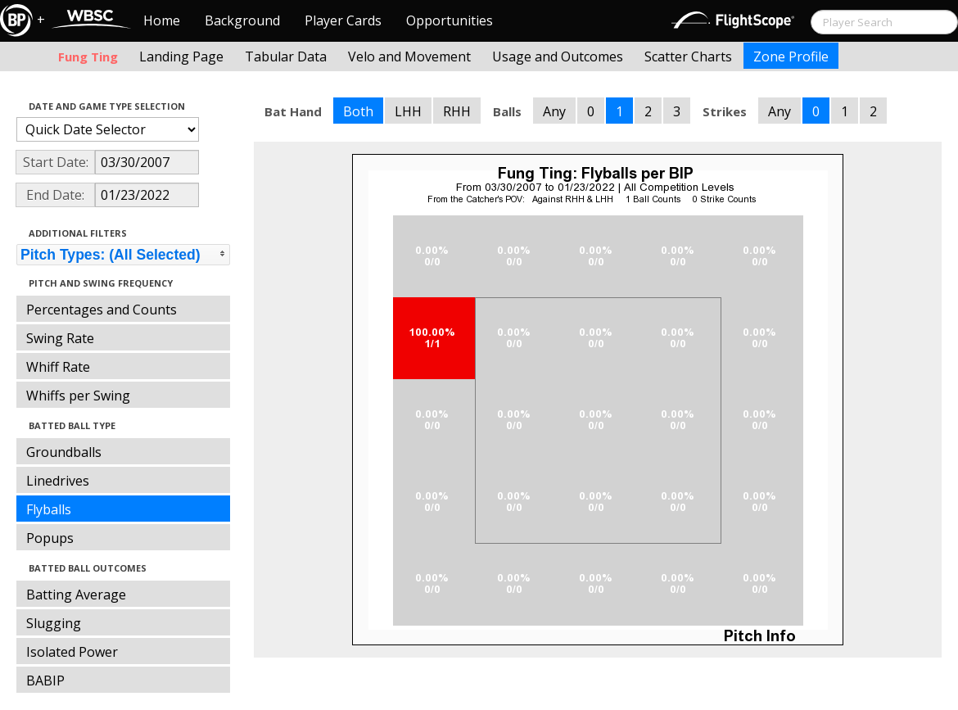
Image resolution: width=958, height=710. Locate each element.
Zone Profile (791, 56)
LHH (408, 111)
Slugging (53, 623)
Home (161, 20)
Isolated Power (72, 652)
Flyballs (48, 509)
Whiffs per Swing (78, 396)
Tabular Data (286, 56)
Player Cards (343, 20)
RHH (457, 111)
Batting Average (76, 595)
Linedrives (57, 481)
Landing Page (181, 56)
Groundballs (64, 452)
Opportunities (449, 20)
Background (242, 20)
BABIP (45, 681)
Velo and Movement (409, 56)
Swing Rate (60, 338)
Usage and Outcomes (557, 56)
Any (554, 111)
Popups (50, 538)
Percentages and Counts (101, 310)
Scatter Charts (688, 56)
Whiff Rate (58, 367)
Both (358, 111)
